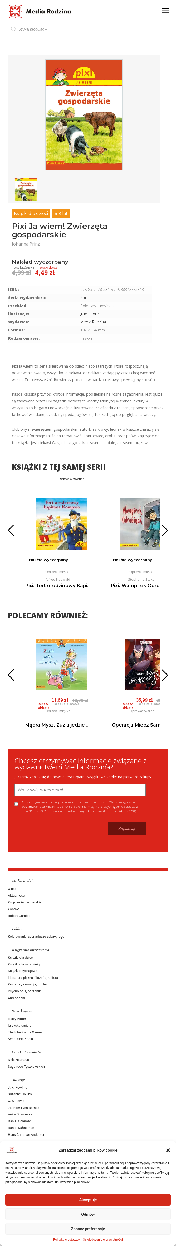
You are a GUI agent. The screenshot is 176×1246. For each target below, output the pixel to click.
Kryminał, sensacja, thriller (27, 984)
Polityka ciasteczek (66, 1240)
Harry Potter (17, 1019)
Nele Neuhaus (18, 1060)
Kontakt (13, 909)
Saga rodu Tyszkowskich (26, 1067)
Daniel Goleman (20, 1121)
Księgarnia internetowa (30, 950)
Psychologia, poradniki (25, 991)
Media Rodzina (93, 321)
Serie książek (22, 1011)
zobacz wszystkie (72, 479)
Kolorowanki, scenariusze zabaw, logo (36, 937)
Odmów (88, 1214)
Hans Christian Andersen (26, 1135)
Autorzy (18, 1080)
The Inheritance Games (25, 1032)
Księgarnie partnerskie (24, 902)
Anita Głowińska (20, 1114)
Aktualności (17, 895)
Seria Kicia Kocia (20, 1039)
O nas (12, 889)
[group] (84, 114)
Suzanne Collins (20, 1094)
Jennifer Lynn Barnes (23, 1108)
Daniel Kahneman (21, 1128)
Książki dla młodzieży (24, 964)
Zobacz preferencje (88, 1228)
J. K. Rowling (17, 1087)
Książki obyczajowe (22, 971)
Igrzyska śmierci (20, 1025)
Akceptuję (88, 1199)
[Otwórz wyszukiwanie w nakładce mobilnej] (84, 29)
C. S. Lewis (16, 1101)
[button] (168, 1150)
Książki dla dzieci (31, 213)
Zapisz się (126, 828)
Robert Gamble (19, 916)
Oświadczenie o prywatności (103, 1240)
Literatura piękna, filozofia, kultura (33, 978)
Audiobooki (16, 998)
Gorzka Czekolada (26, 1052)
